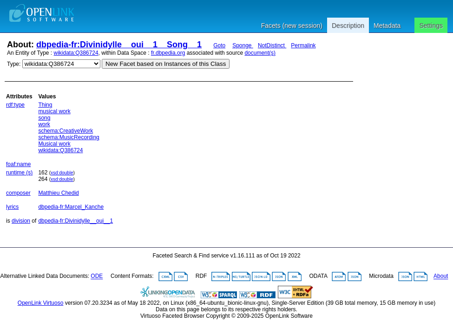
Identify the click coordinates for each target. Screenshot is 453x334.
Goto (219, 45)
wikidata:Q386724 (76, 53)
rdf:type (15, 105)
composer (18, 193)
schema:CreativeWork (65, 131)
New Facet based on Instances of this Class (165, 63)
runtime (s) (19, 172)
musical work (54, 111)
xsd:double (62, 172)
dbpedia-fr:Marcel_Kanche (71, 207)
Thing (45, 105)
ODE (97, 276)
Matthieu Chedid (58, 193)
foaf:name (18, 164)
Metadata (387, 25)
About (440, 276)
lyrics (12, 207)
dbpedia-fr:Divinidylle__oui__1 (75, 221)
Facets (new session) (291, 25)
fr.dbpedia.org (168, 53)
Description (348, 25)
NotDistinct (272, 45)
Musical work (54, 144)
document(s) (260, 53)
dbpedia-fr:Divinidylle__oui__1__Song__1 (119, 44)
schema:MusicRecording (68, 137)
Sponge (242, 45)
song (44, 118)
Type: (13, 64)
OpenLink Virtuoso (41, 303)
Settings (431, 25)
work (44, 124)
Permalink (303, 45)
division (21, 221)
